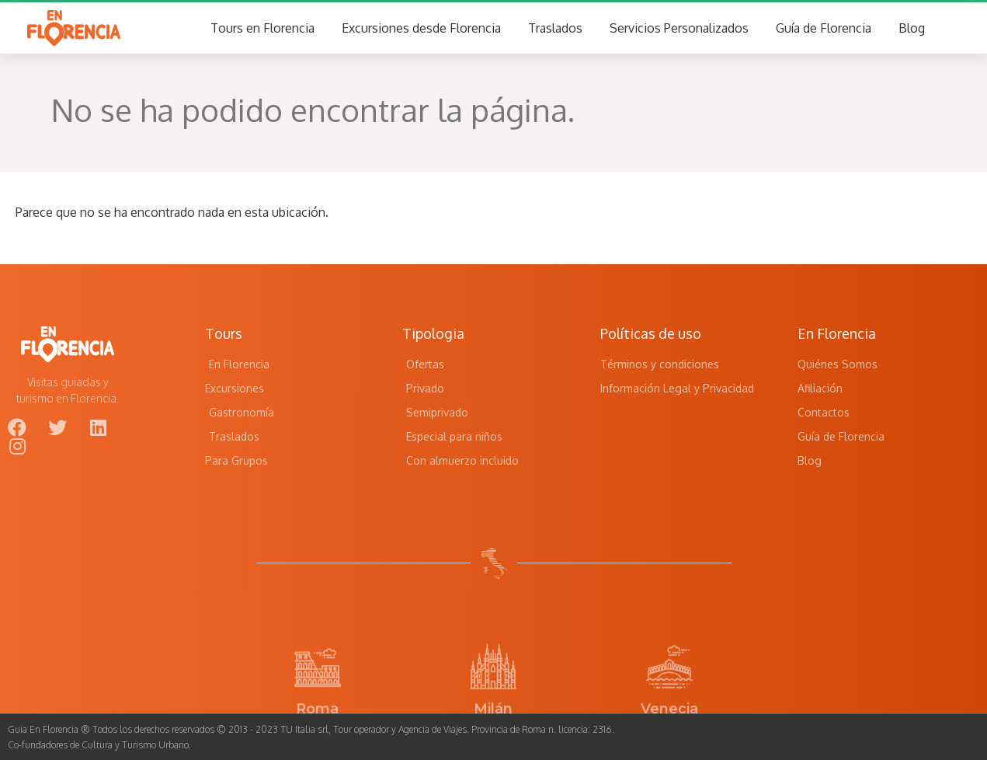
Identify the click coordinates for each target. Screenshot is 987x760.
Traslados (555, 28)
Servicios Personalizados (679, 28)
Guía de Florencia (823, 28)
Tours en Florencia (262, 28)
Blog (911, 28)
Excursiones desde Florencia (421, 28)
